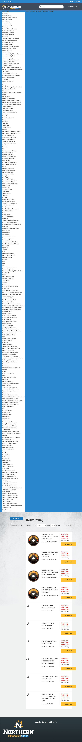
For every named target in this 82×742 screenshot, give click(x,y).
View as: (65, 525)
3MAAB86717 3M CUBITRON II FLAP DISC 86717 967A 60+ (50, 537)
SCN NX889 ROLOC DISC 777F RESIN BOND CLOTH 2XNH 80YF (50, 661)
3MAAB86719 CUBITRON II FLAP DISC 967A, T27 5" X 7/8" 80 (50, 554)
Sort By (34, 525)
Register (77, 1)
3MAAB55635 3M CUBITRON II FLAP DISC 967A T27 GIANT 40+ (50, 572)
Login (72, 1)
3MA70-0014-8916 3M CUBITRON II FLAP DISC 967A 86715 (50, 590)
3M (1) (11, 523)
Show (48, 525)
